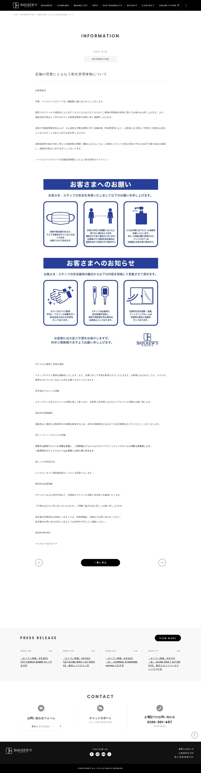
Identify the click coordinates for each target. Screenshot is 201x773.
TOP (16, 14)
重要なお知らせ (186, 749)
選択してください (41, 726)
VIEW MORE (167, 638)
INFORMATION (27, 14)
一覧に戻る (100, 562)
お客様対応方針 (186, 753)
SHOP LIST (79, 521)
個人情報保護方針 (184, 757)
